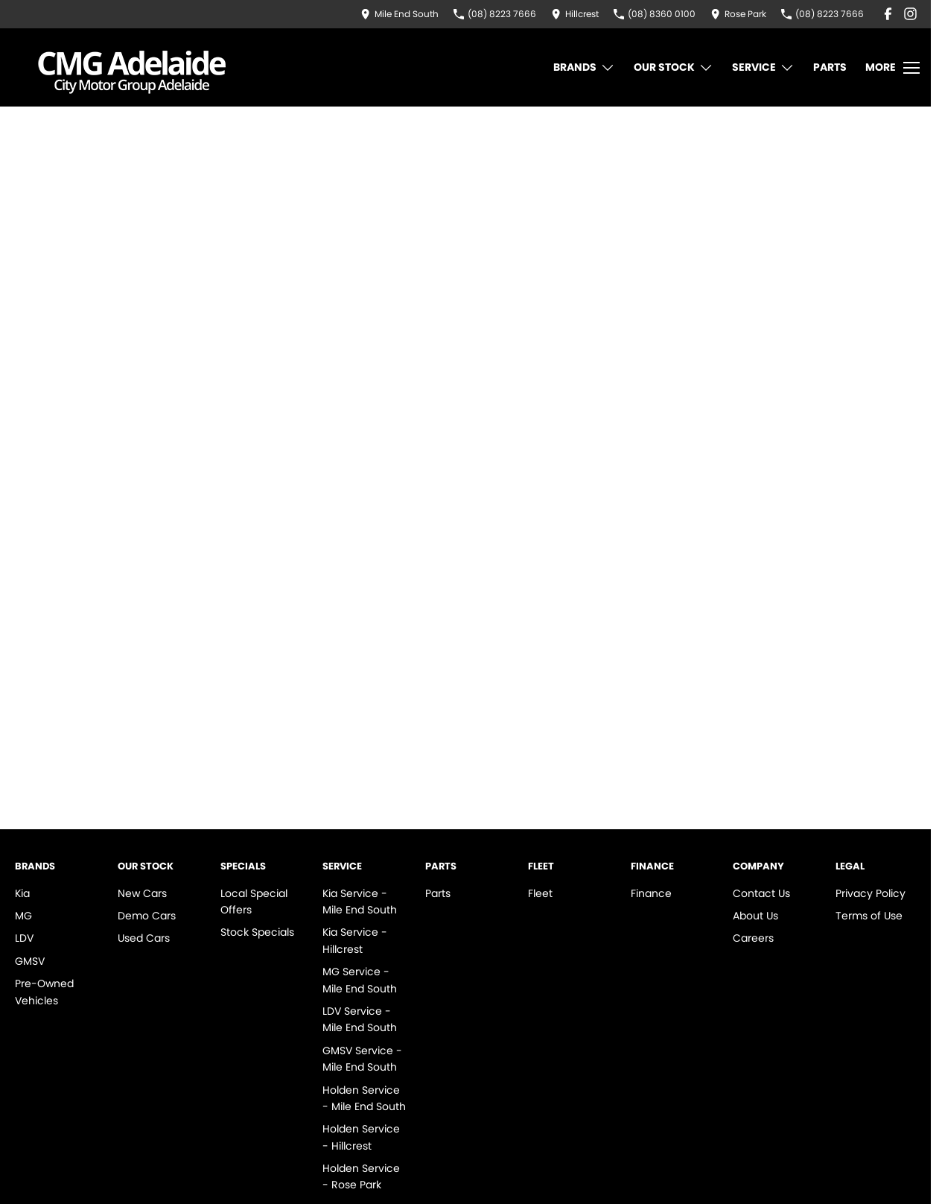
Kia (22, 893)
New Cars (142, 893)
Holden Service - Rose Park (361, 1176)
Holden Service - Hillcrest (361, 1137)
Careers (753, 938)
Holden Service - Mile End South (364, 1098)
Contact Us (761, 893)
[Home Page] (131, 67)
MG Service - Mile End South (359, 979)
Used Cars (144, 938)
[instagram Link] (910, 13)
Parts (830, 67)
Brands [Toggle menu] (584, 67)
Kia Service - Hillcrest (354, 940)
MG (23, 915)
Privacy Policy (871, 893)
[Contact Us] (399, 13)
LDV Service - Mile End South (359, 1019)
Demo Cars (147, 915)
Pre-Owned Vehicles (44, 991)
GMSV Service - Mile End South (362, 1058)
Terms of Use (869, 915)
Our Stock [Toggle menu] (673, 67)
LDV (24, 938)
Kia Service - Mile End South (359, 901)
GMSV (30, 961)
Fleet (540, 893)
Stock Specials (257, 932)
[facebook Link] (888, 13)
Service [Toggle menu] (763, 67)
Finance (651, 893)
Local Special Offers (253, 901)
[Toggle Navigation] (892, 68)
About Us (755, 915)
